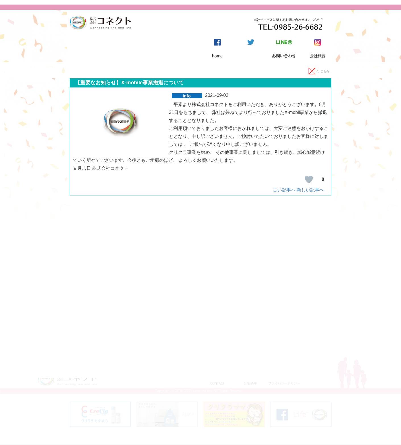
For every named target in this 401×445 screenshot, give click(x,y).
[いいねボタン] (309, 179)
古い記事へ (284, 189)
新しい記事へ (310, 189)
